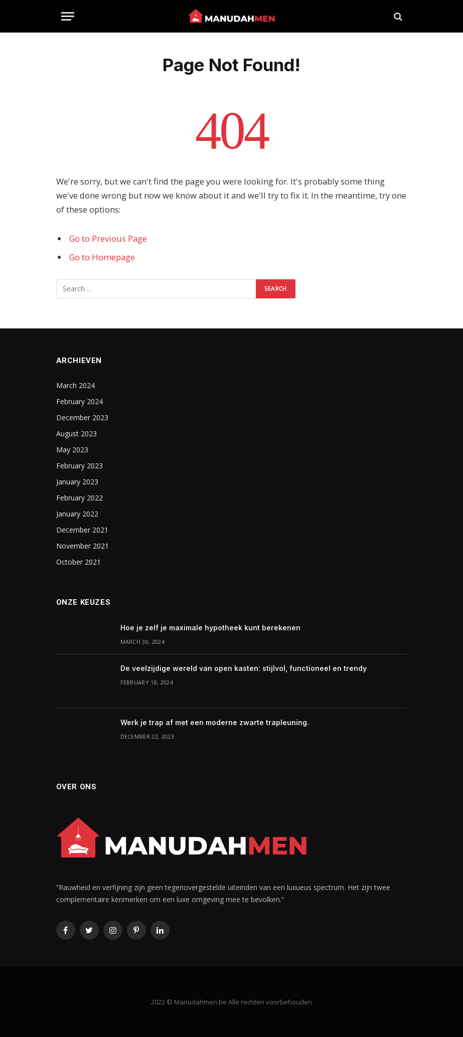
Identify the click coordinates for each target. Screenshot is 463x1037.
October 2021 (78, 562)
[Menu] (67, 16)
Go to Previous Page (108, 238)
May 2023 (72, 449)
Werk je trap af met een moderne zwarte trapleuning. (214, 722)
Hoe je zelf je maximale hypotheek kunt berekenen (210, 627)
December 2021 (82, 530)
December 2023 (82, 417)
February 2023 (79, 465)
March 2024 (75, 385)
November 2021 (82, 546)
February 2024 (79, 401)
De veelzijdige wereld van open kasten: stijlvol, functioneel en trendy (243, 668)
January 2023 (77, 481)
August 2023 (76, 433)
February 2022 (79, 497)
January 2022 (77, 513)
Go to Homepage (102, 257)
